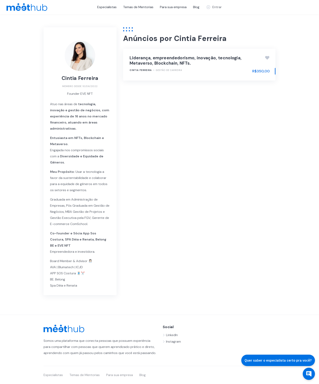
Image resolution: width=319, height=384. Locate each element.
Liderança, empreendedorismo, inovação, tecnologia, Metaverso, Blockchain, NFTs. (186, 60)
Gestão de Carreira (169, 70)
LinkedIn (172, 335)
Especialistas (107, 7)
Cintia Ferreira (141, 70)
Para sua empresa (173, 7)
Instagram (173, 341)
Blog (196, 7)
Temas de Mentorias (138, 7)
